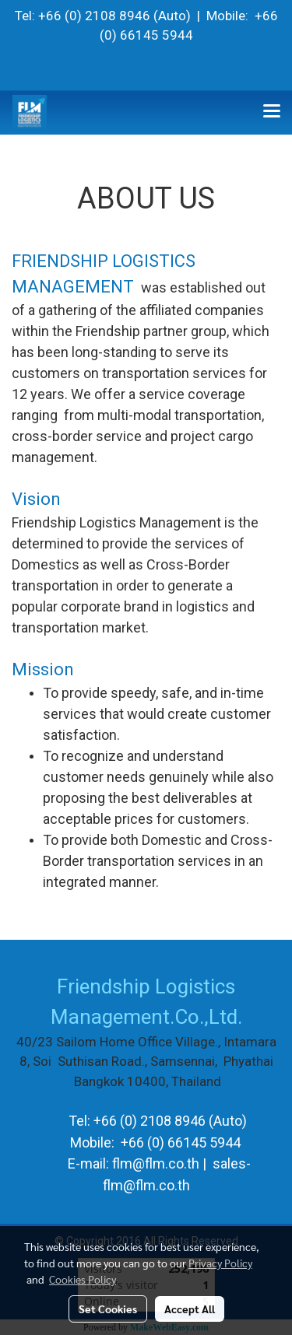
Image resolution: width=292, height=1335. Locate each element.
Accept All (189, 1309)
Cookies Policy (82, 1279)
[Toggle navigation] (272, 112)
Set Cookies (108, 1309)
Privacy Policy (220, 1263)
